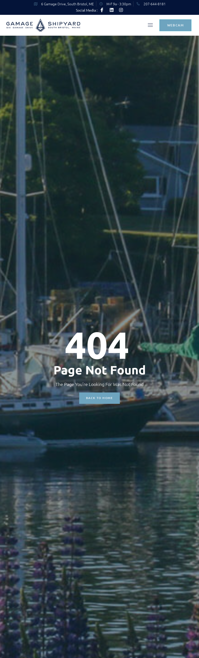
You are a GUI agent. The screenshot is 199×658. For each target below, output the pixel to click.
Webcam (175, 26)
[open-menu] (149, 26)
